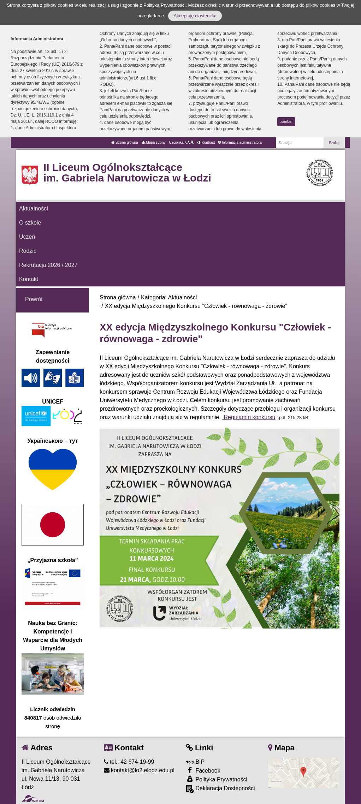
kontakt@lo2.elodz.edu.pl (139, 770)
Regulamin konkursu (248, 417)
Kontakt (28, 279)
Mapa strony (154, 142)
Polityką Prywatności (164, 5)
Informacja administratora (240, 142)
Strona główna (124, 142)
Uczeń (27, 237)
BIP (195, 762)
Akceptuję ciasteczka (194, 15)
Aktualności (33, 209)
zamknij (286, 122)
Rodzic (27, 251)
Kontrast (206, 142)
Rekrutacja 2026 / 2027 (48, 265)
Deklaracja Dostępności (220, 789)
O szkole (30, 223)
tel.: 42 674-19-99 (129, 762)
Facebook (203, 770)
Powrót (34, 299)
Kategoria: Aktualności (169, 297)
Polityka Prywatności (216, 779)
